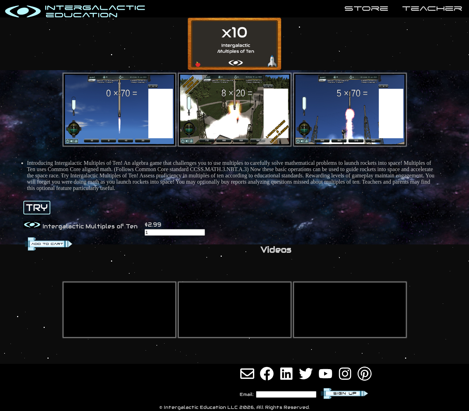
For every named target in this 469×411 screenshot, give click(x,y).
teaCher (432, 8)
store (366, 8)
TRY (37, 207)
